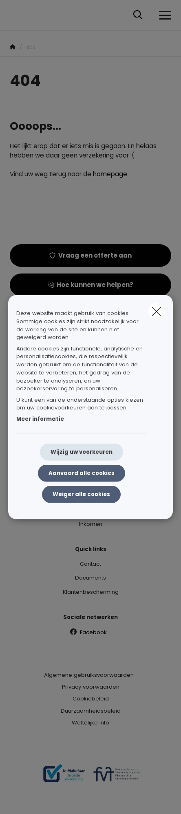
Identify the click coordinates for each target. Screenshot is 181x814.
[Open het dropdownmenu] (163, 15)
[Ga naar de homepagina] (15, 15)
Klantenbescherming (91, 592)
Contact (90, 564)
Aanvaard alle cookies (82, 473)
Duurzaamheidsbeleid (91, 711)
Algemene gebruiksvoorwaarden (89, 675)
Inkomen (90, 524)
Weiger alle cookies (81, 494)
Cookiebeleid (91, 698)
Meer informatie (40, 418)
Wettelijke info (90, 722)
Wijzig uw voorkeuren (82, 452)
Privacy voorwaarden (90, 687)
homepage (110, 174)
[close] (156, 311)
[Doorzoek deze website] (138, 15)
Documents (90, 578)
